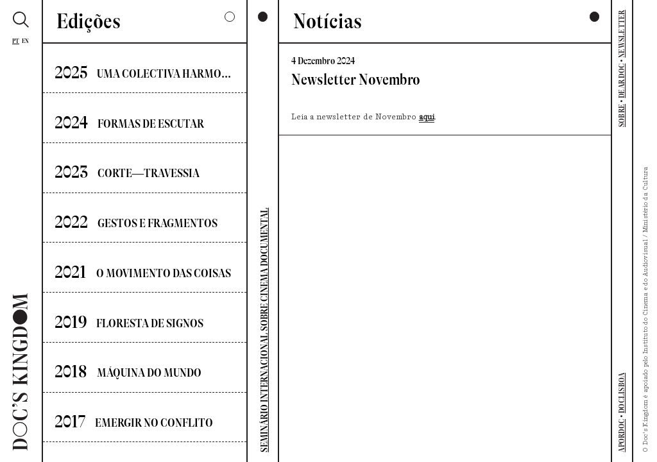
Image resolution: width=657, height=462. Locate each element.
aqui (426, 117)
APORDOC (621, 435)
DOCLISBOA (621, 393)
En (26, 40)
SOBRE (621, 115)
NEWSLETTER (621, 33)
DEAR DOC (621, 81)
